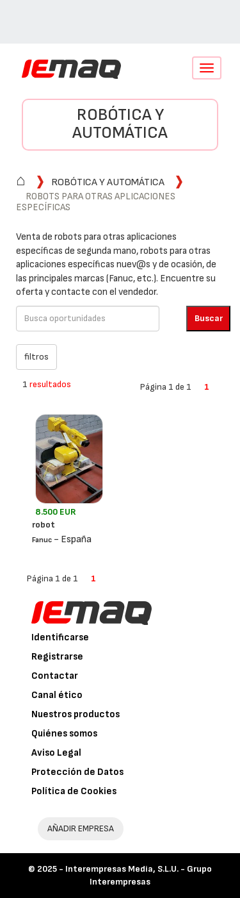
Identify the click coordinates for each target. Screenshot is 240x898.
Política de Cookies (73, 791)
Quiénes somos (64, 734)
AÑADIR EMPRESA (80, 828)
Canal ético (57, 695)
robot (43, 524)
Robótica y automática (120, 124)
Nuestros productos (75, 714)
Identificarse (60, 637)
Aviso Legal (56, 753)
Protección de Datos (77, 772)
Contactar (54, 676)
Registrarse (57, 657)
